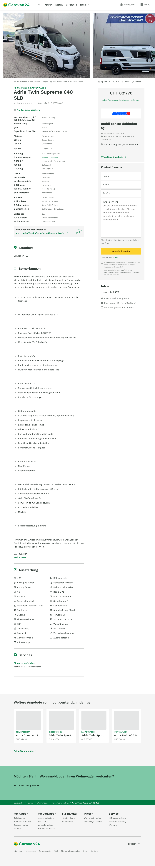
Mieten (59, 5)
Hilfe (85, 851)
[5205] (133, 844)
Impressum (31, 851)
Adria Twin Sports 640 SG (98, 735)
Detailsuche (19, 818)
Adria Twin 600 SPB (127, 735)
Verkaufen (71, 5)
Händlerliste (67, 821)
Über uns (18, 851)
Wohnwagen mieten (93, 821)
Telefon (106, 193)
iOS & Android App (117, 818)
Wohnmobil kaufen (22, 821)
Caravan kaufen (21, 825)
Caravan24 (19, 803)
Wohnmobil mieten (92, 818)
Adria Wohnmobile (24, 751)
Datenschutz (45, 851)
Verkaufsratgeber (46, 825)
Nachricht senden (121, 251)
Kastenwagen (38, 88)
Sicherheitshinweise (70, 851)
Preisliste (42, 821)
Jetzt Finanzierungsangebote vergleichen (121, 100)
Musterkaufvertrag (117, 821)
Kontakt (94, 851)
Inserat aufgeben (46, 818)
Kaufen (48, 5)
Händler (84, 5)
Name (106, 176)
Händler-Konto (68, 818)
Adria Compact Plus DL (31, 735)
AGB (116, 257)
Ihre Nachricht (110, 202)
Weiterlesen (20, 557)
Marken (17, 828)
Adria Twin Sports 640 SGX (67, 735)
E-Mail (106, 184)
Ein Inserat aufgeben (25, 785)
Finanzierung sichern (25, 663)
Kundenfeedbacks (46, 828)
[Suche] (39, 4)
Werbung (113, 825)
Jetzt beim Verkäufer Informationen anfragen (40, 233)
